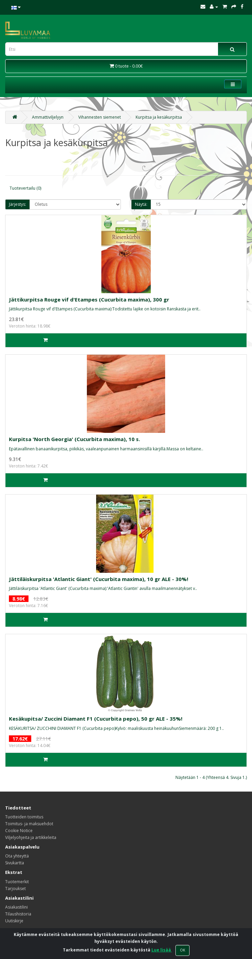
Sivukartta (14, 863)
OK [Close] (182, 950)
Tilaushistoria (18, 914)
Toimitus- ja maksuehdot (29, 824)
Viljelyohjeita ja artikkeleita (30, 837)
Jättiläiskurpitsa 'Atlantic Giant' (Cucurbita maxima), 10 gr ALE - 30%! (98, 579)
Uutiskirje (14, 921)
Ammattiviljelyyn (48, 117)
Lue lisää (161, 950)
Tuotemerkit (17, 882)
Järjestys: (17, 204)
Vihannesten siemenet (99, 117)
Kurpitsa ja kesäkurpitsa (159, 117)
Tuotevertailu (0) (25, 188)
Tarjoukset (15, 888)
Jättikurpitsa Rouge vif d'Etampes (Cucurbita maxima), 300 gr (89, 299)
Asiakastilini (16, 907)
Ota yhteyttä (17, 856)
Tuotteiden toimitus (24, 817)
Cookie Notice (19, 830)
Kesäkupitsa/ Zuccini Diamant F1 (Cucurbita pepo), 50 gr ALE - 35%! (95, 718)
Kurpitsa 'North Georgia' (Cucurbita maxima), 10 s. (74, 439)
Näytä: (141, 204)
